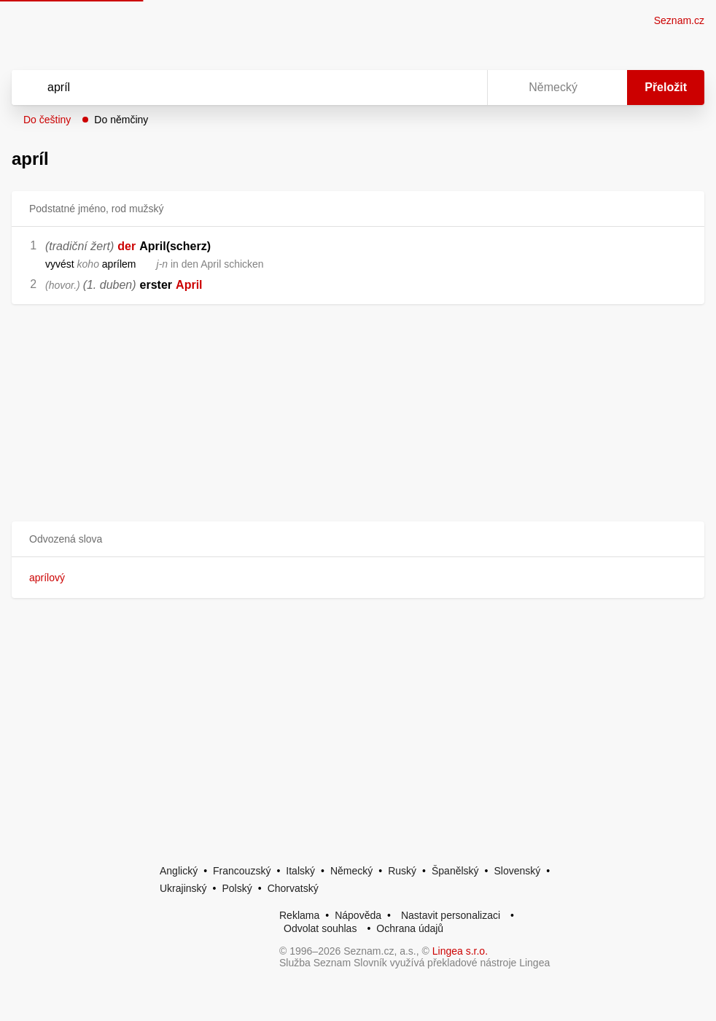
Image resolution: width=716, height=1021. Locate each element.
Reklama (299, 915)
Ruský (402, 871)
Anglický (179, 871)
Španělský (455, 871)
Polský (237, 888)
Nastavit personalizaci (450, 915)
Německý (351, 871)
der (126, 246)
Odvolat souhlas (320, 928)
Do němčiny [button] (121, 119)
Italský (300, 871)
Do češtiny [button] (47, 119)
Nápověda (358, 915)
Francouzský (242, 871)
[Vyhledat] (230, 87)
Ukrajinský (183, 888)
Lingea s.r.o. (460, 951)
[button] (358, 539)
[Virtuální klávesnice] (462, 87)
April (189, 285)
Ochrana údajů (409, 928)
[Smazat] (430, 87)
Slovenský (517, 871)
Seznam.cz (679, 20)
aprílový (47, 577)
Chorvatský (293, 888)
